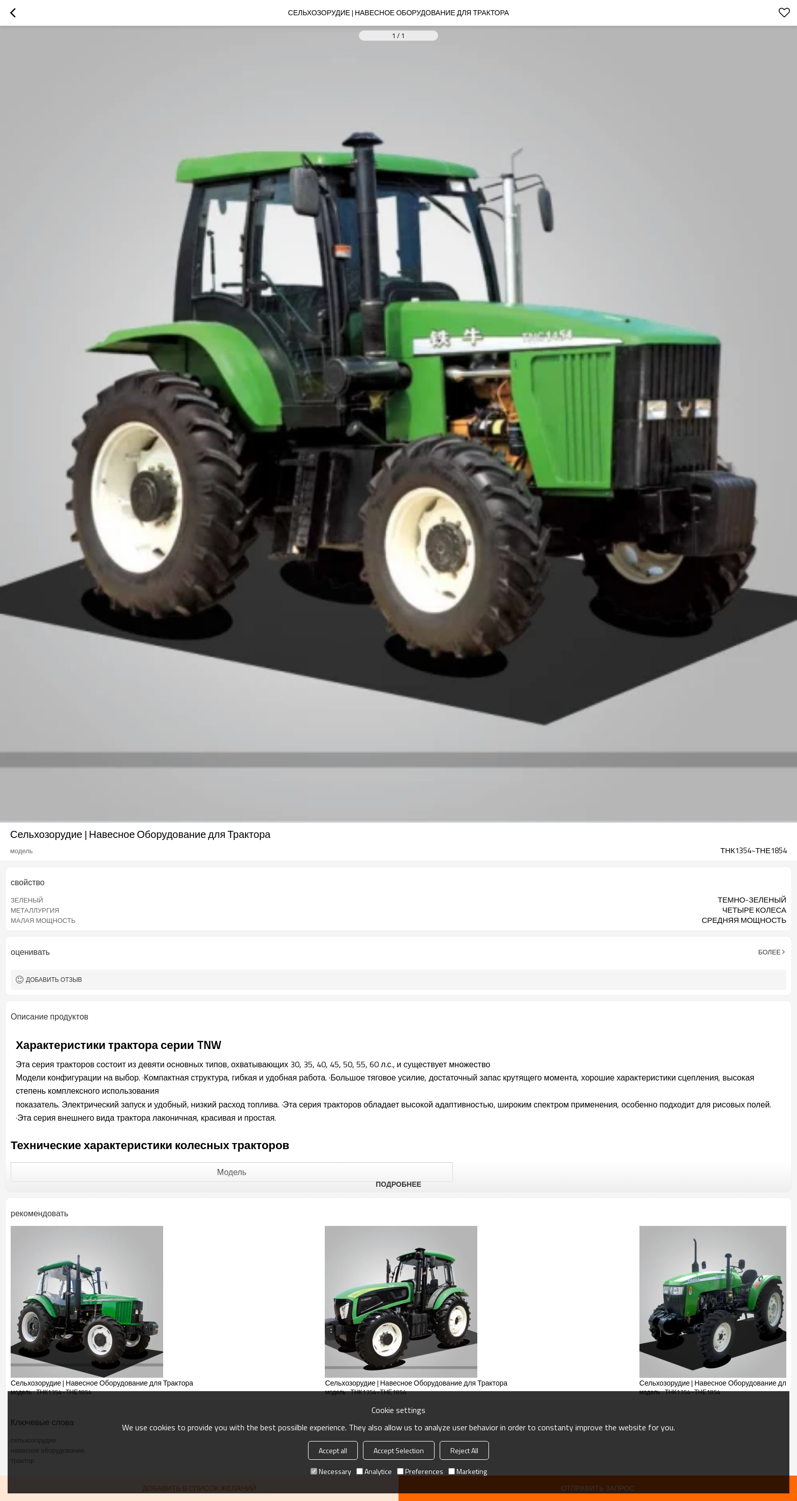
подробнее (398, 1184)
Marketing (467, 1471)
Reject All (464, 1450)
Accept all (333, 1450)
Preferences (420, 1471)
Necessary (331, 1471)
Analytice (374, 1471)
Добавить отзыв (54, 979)
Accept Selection (399, 1450)
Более (769, 952)
